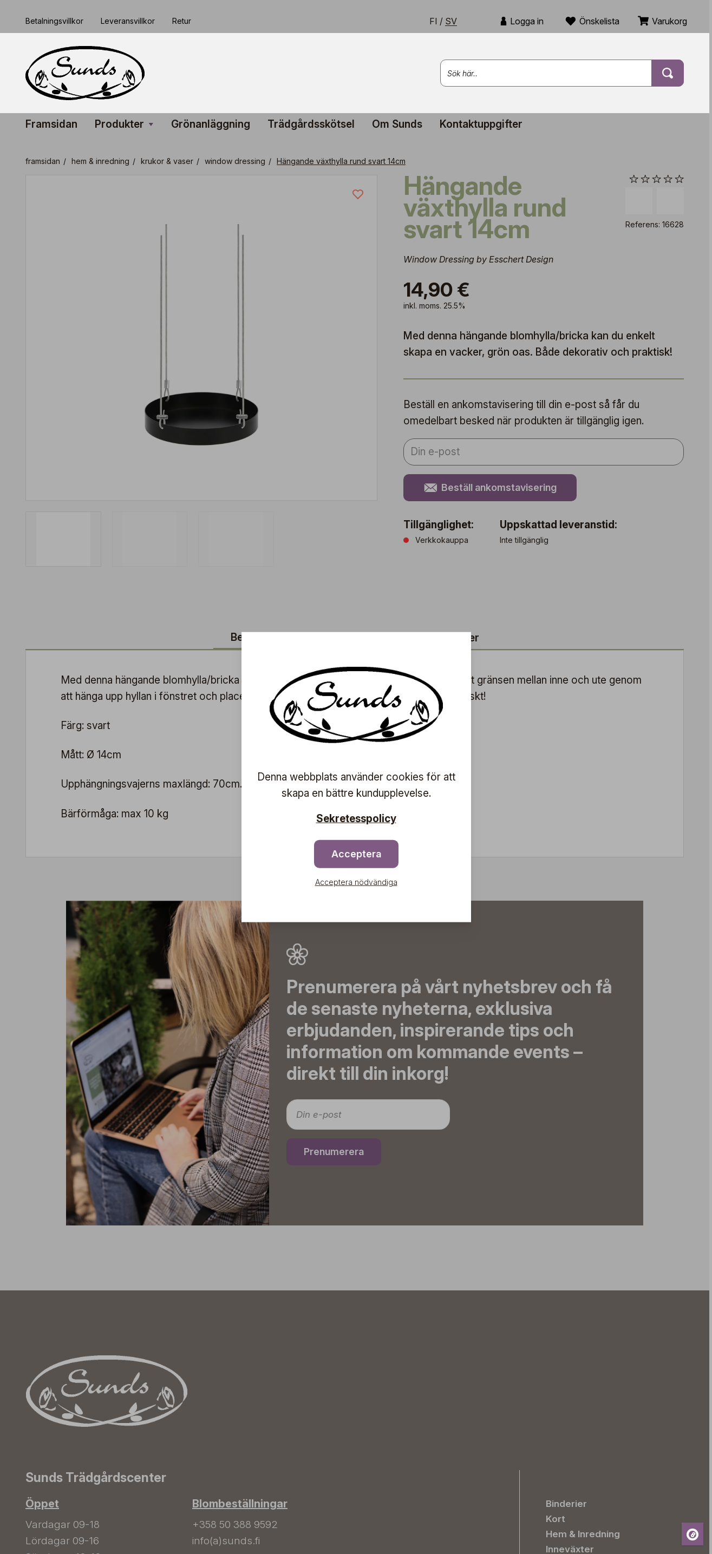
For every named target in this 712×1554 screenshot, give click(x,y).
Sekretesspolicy (356, 818)
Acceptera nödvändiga (356, 882)
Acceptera (356, 854)
